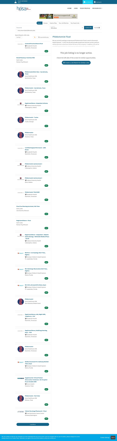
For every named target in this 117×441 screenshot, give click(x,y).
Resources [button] (96, 8)
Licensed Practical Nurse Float (34, 43)
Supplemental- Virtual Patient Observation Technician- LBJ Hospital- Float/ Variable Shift (36, 379)
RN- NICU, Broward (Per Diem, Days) (35, 285)
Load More (33, 424)
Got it (113, 437)
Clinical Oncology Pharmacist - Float (36, 411)
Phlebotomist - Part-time (32, 396)
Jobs (76, 8)
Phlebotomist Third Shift (32, 192)
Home (69, 8)
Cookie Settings (104, 437)
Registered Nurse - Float (23, 220)
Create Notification (43, 37)
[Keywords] (33, 27)
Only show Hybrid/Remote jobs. (26, 30)
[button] (97, 27)
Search (39, 23)
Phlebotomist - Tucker (31, 117)
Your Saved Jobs (75, 23)
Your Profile (85, 8)
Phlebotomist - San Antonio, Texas (35, 88)
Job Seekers (88, 2)
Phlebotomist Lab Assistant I (33, 164)
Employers (98, 2)
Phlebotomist (29, 132)
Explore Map (53, 23)
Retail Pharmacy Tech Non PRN (25, 58)
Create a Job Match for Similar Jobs (76, 63)
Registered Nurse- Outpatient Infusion (36, 103)
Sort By (18, 37)
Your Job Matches (64, 23)
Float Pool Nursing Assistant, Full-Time (28, 206)
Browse (45, 23)
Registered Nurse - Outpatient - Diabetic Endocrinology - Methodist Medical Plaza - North (37, 236)
